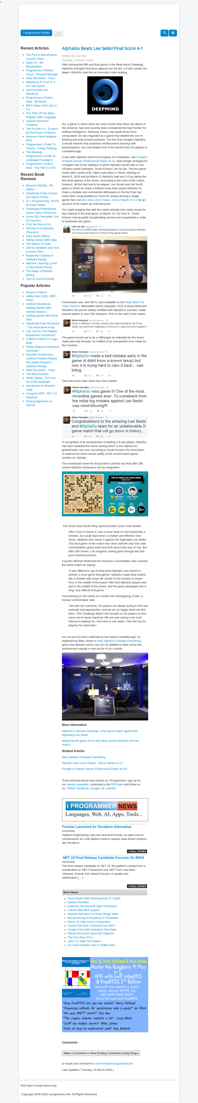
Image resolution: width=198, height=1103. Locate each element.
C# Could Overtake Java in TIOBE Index (91, 945)
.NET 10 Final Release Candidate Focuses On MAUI (103, 858)
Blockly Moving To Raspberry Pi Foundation (93, 917)
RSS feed (117, 784)
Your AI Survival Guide (40, 278)
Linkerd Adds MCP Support (83, 910)
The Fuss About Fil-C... (81, 937)
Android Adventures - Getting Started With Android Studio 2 (39, 307)
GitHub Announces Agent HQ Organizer (91, 933)
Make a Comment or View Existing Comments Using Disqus (101, 1053)
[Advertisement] (99, 17)
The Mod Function (37, 374)
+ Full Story (137, 851)
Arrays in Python (36, 292)
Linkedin (110, 788)
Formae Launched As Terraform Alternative (96, 827)
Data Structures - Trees (40, 78)
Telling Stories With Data (41, 240)
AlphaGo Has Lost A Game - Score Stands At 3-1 (107, 200)
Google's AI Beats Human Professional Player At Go (94, 768)
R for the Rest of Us (38, 224)
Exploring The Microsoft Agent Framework (92, 906)
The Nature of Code (38, 243)
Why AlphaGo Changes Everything (119, 640)
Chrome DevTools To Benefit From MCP (91, 925)
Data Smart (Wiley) (38, 236)
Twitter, (71, 788)
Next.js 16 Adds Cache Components (89, 921)
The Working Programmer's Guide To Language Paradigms (41, 156)
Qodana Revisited (78, 902)
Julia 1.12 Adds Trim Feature (84, 941)
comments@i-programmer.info (114, 1063)
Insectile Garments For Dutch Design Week (93, 914)
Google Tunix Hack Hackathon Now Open (92, 929)
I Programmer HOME (36, 32)
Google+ (95, 788)
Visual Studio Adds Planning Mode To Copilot (94, 898)
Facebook (82, 788)
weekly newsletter (78, 784)
